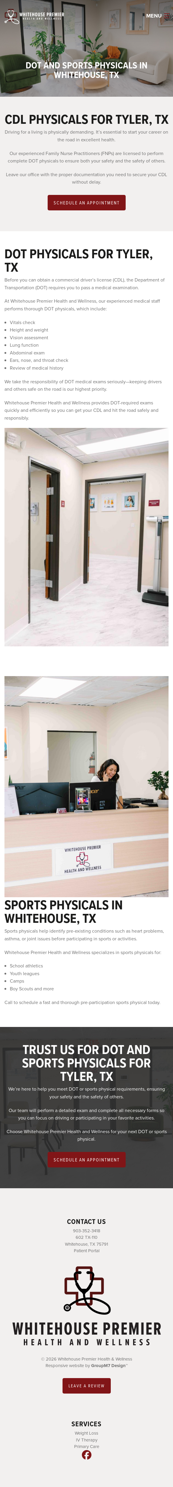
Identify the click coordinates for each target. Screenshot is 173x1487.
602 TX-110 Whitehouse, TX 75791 (86, 1240)
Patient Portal (86, 1250)
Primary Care (86, 1446)
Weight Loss (86, 1433)
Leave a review (86, 1386)
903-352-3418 (86, 1231)
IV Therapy (86, 1440)
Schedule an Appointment (87, 202)
